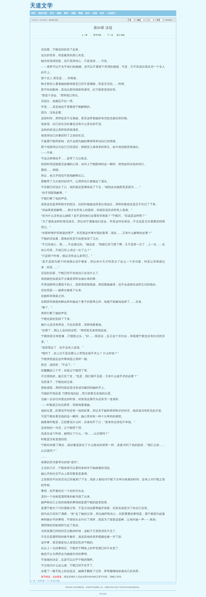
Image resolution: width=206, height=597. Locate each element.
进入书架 (121, 35)
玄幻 (52, 13)
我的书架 (42, 13)
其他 (95, 13)
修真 (59, 13)
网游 (80, 13)
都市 (66, 13)
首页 (33, 13)
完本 (102, 13)
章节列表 (97, 35)
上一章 (84, 35)
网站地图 (103, 594)
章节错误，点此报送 (51, 577)
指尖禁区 (43, 20)
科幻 (88, 13)
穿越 (73, 13)
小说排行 (111, 13)
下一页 (110, 35)
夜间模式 (168, 20)
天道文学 (41, 5)
